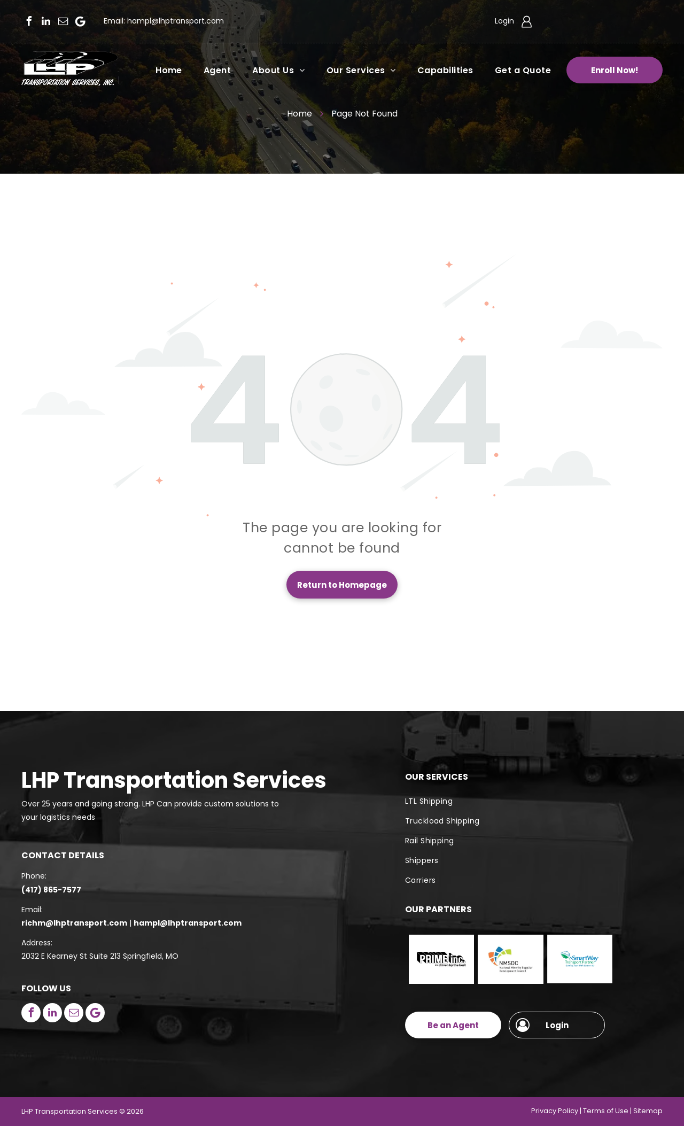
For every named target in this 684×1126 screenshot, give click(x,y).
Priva (539, 1111)
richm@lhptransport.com (74, 923)
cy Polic (561, 1111)
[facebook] (28, 21)
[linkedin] (45, 21)
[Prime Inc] (441, 959)
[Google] (80, 21)
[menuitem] (158, 69)
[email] (63, 21)
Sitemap (648, 1111)
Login (504, 20)
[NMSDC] (510, 959)
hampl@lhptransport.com (175, 20)
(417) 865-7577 (51, 889)
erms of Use (607, 1111)
